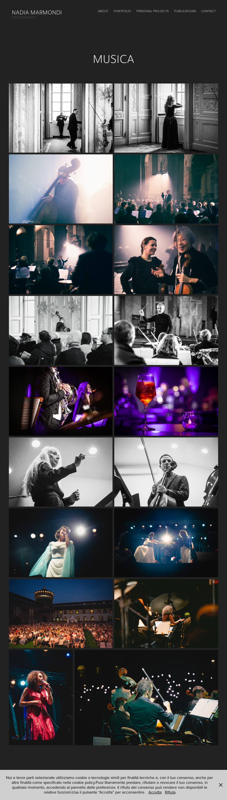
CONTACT (208, 11)
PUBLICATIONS (185, 11)
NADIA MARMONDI (37, 12)
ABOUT (103, 11)
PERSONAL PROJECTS (152, 11)
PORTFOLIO (122, 11)
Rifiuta (170, 792)
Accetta (155, 792)
